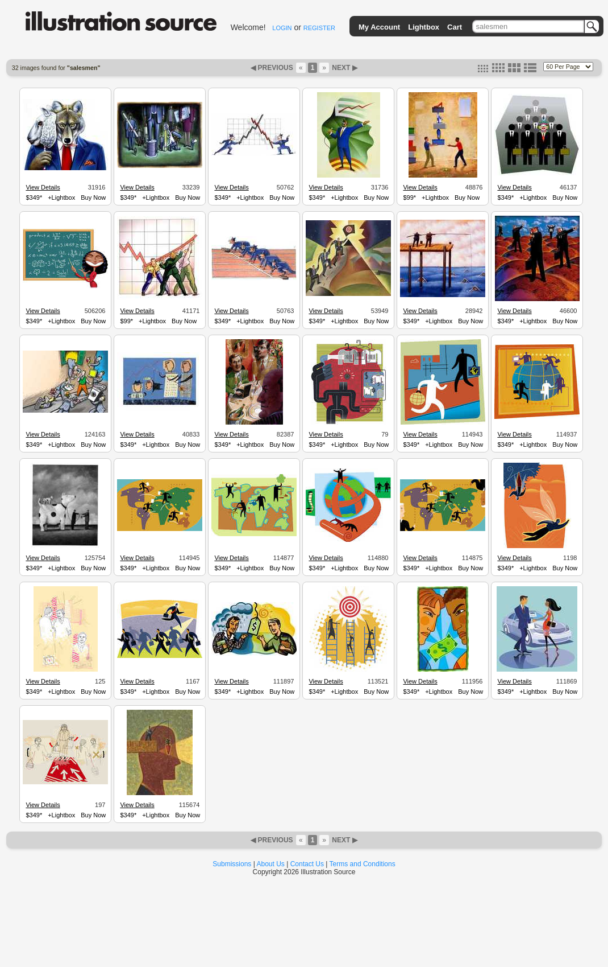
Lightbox (423, 27)
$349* (34, 197)
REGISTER (319, 27)
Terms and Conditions (362, 864)
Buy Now (93, 197)
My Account (379, 27)
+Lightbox (61, 197)
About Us (271, 864)
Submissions (232, 864)
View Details (43, 187)
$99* (409, 197)
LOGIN (281, 27)
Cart (454, 27)
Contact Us (307, 864)
